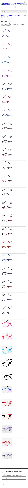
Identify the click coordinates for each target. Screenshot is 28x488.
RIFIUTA (4, 484)
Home (3, 15)
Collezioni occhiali (14, 15)
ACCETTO (4, 481)
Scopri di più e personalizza (8, 478)
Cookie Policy (19, 475)
